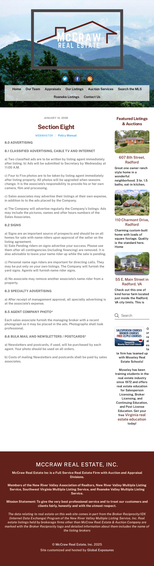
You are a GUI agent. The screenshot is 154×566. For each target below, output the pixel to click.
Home (16, 89)
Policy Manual (67, 135)
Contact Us (92, 97)
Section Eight (56, 126)
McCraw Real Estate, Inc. (74, 544)
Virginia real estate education (132, 417)
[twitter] (65, 77)
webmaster (44, 135)
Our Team (33, 89)
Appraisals (53, 89)
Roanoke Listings (66, 97)
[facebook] (77, 77)
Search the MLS (130, 89)
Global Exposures (100, 550)
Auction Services (100, 89)
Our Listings (74, 89)
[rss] (89, 77)
